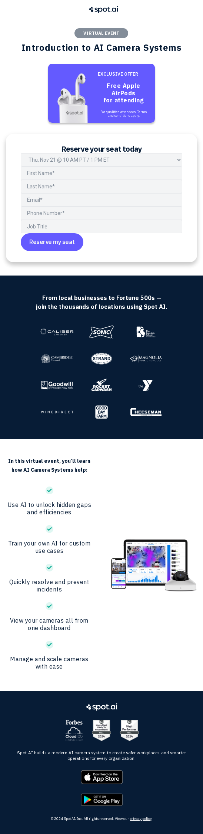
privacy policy (141, 818)
